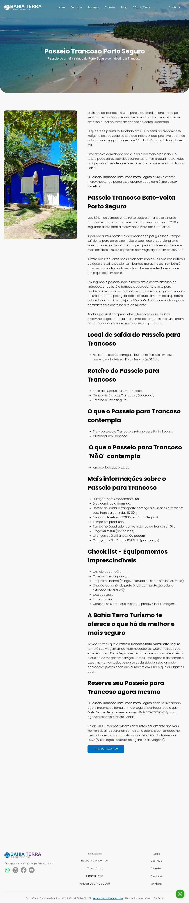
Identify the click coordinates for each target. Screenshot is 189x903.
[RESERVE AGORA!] (106, 749)
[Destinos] (156, 861)
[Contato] (174, 7)
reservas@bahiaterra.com (108, 898)
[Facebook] (23, 870)
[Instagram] (15, 870)
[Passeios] (156, 876)
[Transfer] (156, 868)
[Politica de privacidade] (95, 884)
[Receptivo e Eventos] (95, 860)
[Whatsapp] (7, 870)
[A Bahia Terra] (95, 876)
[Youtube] (32, 870)
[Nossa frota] (95, 868)
